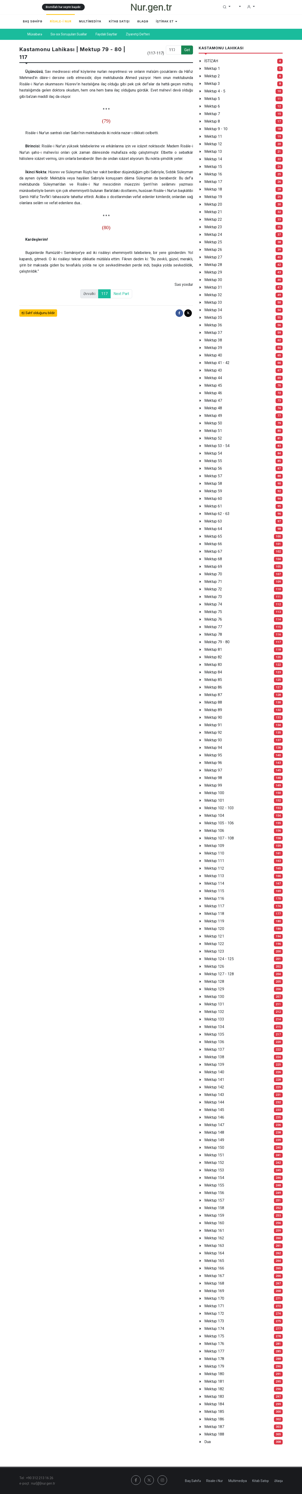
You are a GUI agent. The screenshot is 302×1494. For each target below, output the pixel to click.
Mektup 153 (214, 1170)
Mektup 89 (213, 710)
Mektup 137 (214, 1049)
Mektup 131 (214, 1004)
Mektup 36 (213, 325)
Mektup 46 (213, 393)
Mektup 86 (213, 687)
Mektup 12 (213, 144)
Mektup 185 (214, 1411)
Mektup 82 (213, 657)
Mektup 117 (214, 906)
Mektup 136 (214, 1042)
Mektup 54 (213, 453)
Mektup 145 (214, 1110)
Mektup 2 (212, 76)
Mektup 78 (213, 634)
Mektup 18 (213, 189)
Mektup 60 (213, 498)
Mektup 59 (213, 491)
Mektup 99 (213, 785)
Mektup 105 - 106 (219, 823)
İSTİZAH (211, 61)
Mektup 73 (213, 596)
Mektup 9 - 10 (215, 129)
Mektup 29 (213, 272)
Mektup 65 (213, 536)
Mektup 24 (213, 234)
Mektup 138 (214, 1057)
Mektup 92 (213, 732)
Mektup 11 (213, 136)
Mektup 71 (213, 581)
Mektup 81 (213, 649)
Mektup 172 (214, 1313)
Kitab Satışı (260, 1481)
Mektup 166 (214, 1268)
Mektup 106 (214, 830)
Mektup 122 (214, 944)
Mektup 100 (214, 793)
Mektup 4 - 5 (214, 91)
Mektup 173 (214, 1321)
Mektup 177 (214, 1351)
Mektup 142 (214, 1087)
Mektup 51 (213, 430)
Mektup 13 (213, 151)
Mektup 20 (213, 204)
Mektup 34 (213, 310)
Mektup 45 (213, 385)
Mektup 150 (214, 1147)
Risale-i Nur (214, 1481)
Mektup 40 (213, 355)
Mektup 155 (214, 1185)
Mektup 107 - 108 (219, 838)
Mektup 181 (214, 1381)
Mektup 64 (213, 529)
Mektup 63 (213, 521)
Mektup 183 (214, 1396)
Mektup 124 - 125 (219, 959)
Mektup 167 (214, 1276)
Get (187, 50)
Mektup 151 (214, 1155)
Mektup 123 (214, 951)
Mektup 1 (212, 68)
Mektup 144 (214, 1102)
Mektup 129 (214, 989)
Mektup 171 (214, 1306)
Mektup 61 (213, 506)
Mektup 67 (213, 551)
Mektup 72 (213, 589)
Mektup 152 (214, 1162)
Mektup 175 (214, 1336)
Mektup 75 (213, 612)
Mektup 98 (213, 778)
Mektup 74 (213, 604)
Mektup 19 (213, 197)
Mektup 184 (214, 1404)
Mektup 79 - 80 (217, 642)
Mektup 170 (214, 1298)
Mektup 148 (214, 1132)
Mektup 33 (213, 302)
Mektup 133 (214, 1019)
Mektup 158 (214, 1208)
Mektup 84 (213, 672)
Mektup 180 (214, 1374)
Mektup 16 (213, 174)
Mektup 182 (214, 1389)
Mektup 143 (214, 1094)
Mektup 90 (213, 717)
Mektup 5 (212, 98)
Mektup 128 (214, 981)
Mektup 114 (214, 883)
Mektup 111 (214, 861)
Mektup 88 (213, 702)
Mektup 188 (214, 1434)
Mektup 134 (214, 1027)
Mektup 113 (214, 876)
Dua (207, 1442)
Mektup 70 (213, 574)
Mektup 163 (214, 1245)
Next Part (121, 293)
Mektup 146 (214, 1117)
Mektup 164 (214, 1253)
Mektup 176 (214, 1343)
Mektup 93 (213, 740)
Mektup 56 (213, 468)
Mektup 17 (213, 181)
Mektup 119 (214, 921)
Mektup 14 (213, 159)
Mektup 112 (214, 868)
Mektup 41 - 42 (217, 363)
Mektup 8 (212, 121)
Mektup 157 (214, 1200)
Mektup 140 (214, 1072)
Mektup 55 (213, 461)
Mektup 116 (214, 898)
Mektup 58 (213, 483)
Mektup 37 (213, 332)
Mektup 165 (214, 1260)
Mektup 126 (214, 966)
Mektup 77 (213, 627)
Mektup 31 (213, 287)
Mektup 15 (213, 166)
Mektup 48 (213, 408)
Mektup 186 (214, 1419)
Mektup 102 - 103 (219, 808)
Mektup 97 (213, 770)
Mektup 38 (213, 340)
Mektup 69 (213, 566)
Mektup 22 (213, 219)
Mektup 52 (213, 438)
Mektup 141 (214, 1079)
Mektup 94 (213, 747)
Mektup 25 (213, 242)
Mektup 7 (212, 114)
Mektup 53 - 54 (217, 446)
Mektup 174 (214, 1328)
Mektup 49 (213, 415)
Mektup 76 (213, 619)
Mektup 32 (213, 295)
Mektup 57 (213, 476)
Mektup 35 (213, 317)
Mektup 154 (214, 1177)
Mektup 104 (214, 815)
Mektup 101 (214, 800)
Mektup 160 (214, 1223)
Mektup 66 (213, 544)
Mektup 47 (213, 400)
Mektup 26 (213, 249)
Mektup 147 (214, 1125)
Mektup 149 (214, 1140)
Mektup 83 (213, 664)
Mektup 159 (214, 1215)
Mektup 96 (213, 762)
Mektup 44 (213, 378)
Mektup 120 (214, 928)
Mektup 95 (213, 755)
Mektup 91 (213, 725)
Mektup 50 (213, 423)
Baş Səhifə (193, 1481)
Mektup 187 (214, 1426)
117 (104, 293)
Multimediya (237, 1481)
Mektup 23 (213, 227)
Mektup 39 (213, 347)
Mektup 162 (214, 1238)
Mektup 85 (213, 679)
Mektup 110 (214, 853)
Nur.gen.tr (151, 7)
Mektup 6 (212, 106)
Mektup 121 (214, 936)
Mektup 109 (214, 845)
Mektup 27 (213, 257)
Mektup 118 (214, 913)
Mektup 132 (214, 1011)
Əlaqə (278, 1481)
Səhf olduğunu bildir (38, 313)
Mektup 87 (213, 695)
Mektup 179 (214, 1366)
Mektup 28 (213, 264)
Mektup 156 (214, 1193)
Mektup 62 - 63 (217, 513)
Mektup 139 (214, 1064)
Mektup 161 (214, 1230)
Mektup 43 (213, 370)
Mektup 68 (213, 559)
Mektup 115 (214, 891)
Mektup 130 (214, 996)
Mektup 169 (214, 1291)
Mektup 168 (214, 1283)
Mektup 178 (214, 1359)
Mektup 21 (213, 212)
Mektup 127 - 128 (219, 974)
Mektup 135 (214, 1034)
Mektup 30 (213, 280)
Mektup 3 (212, 83)
